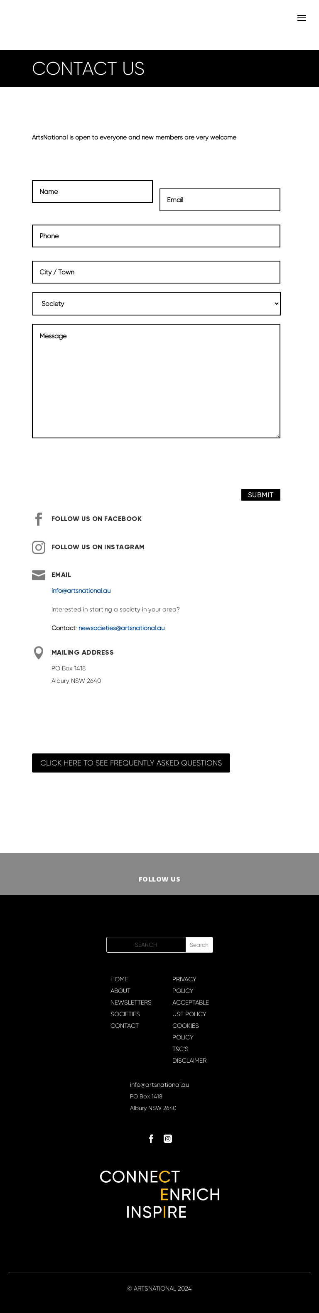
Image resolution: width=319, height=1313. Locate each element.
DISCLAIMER (189, 1060)
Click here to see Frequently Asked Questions (131, 763)
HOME (119, 979)
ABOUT (120, 991)
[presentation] (95, 466)
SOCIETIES (125, 1014)
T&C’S (180, 1049)
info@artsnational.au (81, 590)
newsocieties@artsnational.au (121, 628)
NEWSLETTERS (131, 1002)
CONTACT (124, 1025)
